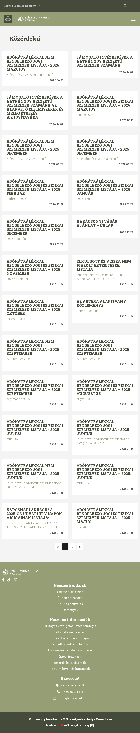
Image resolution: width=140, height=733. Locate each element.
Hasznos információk (70, 619)
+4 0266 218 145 (70, 692)
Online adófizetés (70, 604)
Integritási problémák (70, 663)
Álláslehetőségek (70, 598)
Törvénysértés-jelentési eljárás (70, 650)
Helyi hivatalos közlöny (22, 6)
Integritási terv (70, 656)
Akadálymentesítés (70, 632)
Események (70, 610)
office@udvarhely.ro (70, 698)
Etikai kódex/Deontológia (70, 638)
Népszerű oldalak (70, 585)
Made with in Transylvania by (70, 725)
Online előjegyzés (70, 592)
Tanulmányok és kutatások (70, 669)
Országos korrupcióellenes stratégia (70, 626)
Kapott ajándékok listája (70, 644)
